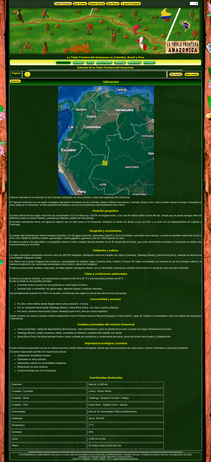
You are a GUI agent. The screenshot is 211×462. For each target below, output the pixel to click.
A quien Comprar (131, 3)
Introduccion (63, 62)
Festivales (149, 62)
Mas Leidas (192, 74)
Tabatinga (120, 62)
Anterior (15, 81)
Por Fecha (175, 74)
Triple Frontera (63, 3)
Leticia (90, 62)
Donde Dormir (96, 3)
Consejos (78, 62)
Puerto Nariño (104, 62)
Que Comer (80, 3)
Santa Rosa (134, 62)
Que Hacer (113, 3)
